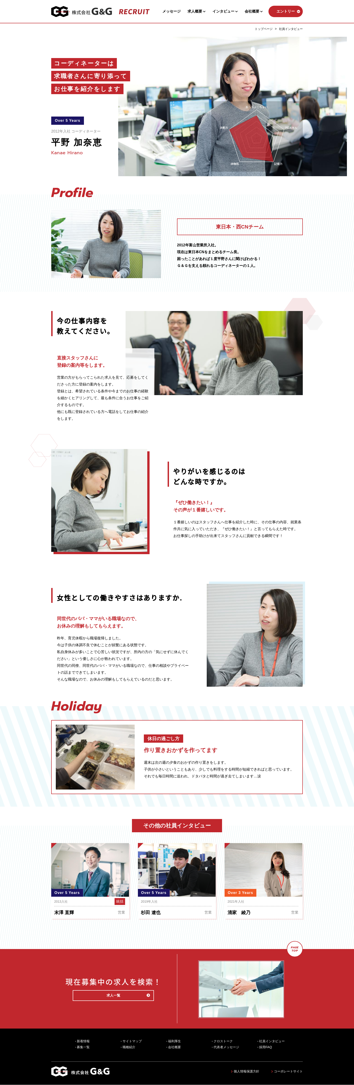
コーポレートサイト (287, 1071)
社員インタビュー (290, 29)
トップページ (261, 29)
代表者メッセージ (226, 1047)
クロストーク (223, 1041)
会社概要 (254, 11)
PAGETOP (295, 949)
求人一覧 (124, 995)
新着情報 (83, 1041)
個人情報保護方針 (245, 1071)
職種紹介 (129, 1047)
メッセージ (171, 11)
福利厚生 (174, 1041)
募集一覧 (83, 1047)
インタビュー (225, 11)
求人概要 (197, 11)
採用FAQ (265, 1047)
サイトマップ (132, 1041)
